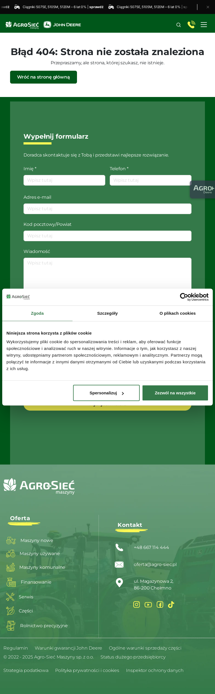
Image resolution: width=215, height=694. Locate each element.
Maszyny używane (33, 553)
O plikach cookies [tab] (178, 313)
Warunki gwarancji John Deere (68, 648)
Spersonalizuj (107, 392)
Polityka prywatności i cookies (87, 670)
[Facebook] (159, 604)
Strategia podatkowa (25, 670)
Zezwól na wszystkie (175, 392)
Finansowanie (29, 582)
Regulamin (15, 648)
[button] (178, 24)
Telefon (119, 168)
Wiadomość (37, 251)
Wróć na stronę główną (43, 77)
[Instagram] (136, 604)
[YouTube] (148, 604)
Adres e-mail (37, 197)
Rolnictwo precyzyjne (37, 626)
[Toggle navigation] (203, 25)
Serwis (19, 597)
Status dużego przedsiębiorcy (133, 657)
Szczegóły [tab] (107, 313)
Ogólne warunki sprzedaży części (145, 648)
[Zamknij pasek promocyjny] (208, 7)
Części (19, 611)
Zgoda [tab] (37, 313)
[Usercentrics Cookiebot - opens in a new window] (184, 297)
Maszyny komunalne (35, 567)
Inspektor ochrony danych (155, 670)
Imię (30, 168)
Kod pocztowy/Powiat (48, 224)
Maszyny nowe (29, 540)
